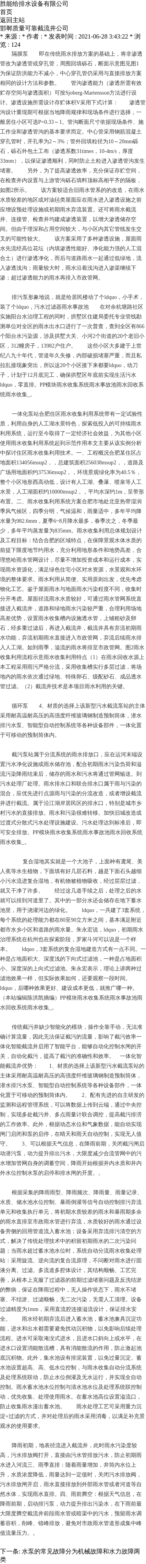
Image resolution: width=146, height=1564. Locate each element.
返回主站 (12, 20)
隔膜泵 (20, 54)
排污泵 (20, 297)
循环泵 (20, 706)
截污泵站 (22, 754)
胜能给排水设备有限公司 (34, 3)
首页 (6, 12)
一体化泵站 (25, 414)
